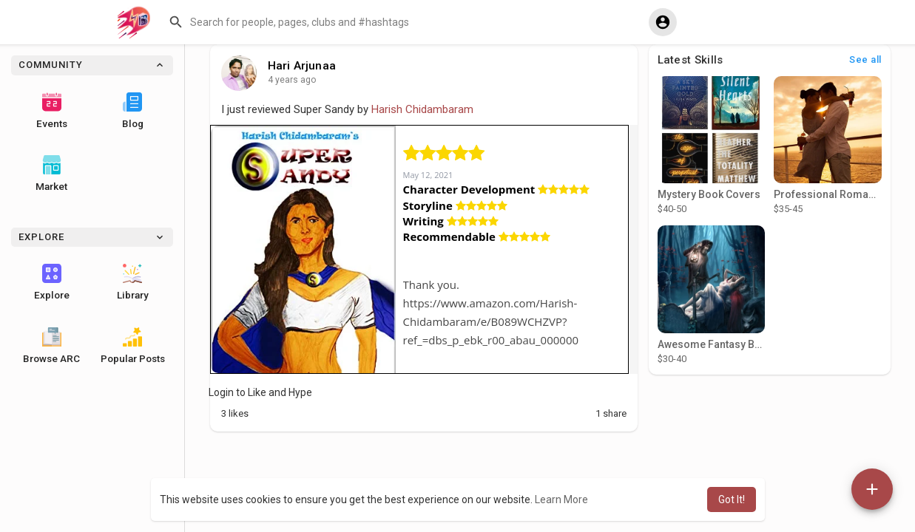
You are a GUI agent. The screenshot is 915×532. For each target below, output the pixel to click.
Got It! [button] (731, 499)
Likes (235, 413)
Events (51, 110)
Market (51, 173)
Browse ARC (51, 345)
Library (133, 282)
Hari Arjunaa (302, 65)
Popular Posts (133, 345)
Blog (133, 110)
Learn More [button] (561, 499)
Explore (52, 282)
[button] (403, 22)
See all (865, 59)
